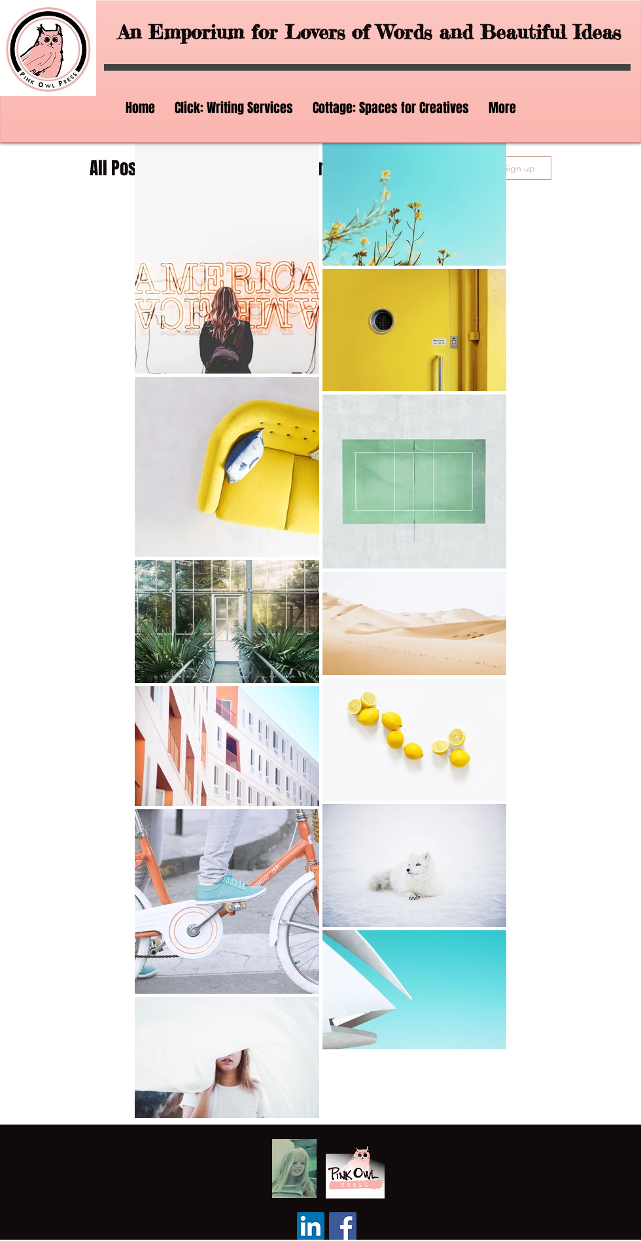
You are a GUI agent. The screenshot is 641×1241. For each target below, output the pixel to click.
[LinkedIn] (310, 1226)
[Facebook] (342, 1226)
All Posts (120, 168)
